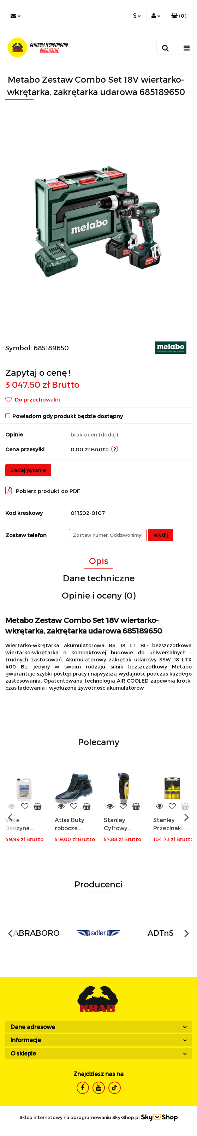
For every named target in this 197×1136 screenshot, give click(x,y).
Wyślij (161, 535)
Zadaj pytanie (28, 470)
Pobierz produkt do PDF (42, 490)
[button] (179, 16)
